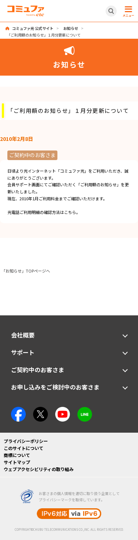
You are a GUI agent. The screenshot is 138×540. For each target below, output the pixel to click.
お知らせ (70, 28)
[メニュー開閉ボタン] (127, 11)
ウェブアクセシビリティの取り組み (39, 469)
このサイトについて (23, 448)
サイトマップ (17, 462)
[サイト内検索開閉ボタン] (111, 11)
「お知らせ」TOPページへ (25, 271)
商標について (17, 455)
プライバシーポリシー (26, 441)
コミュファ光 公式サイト (32, 28)
